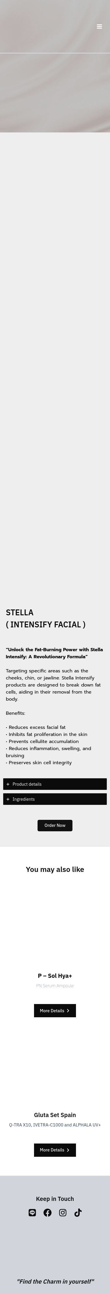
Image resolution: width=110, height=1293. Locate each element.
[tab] (55, 784)
